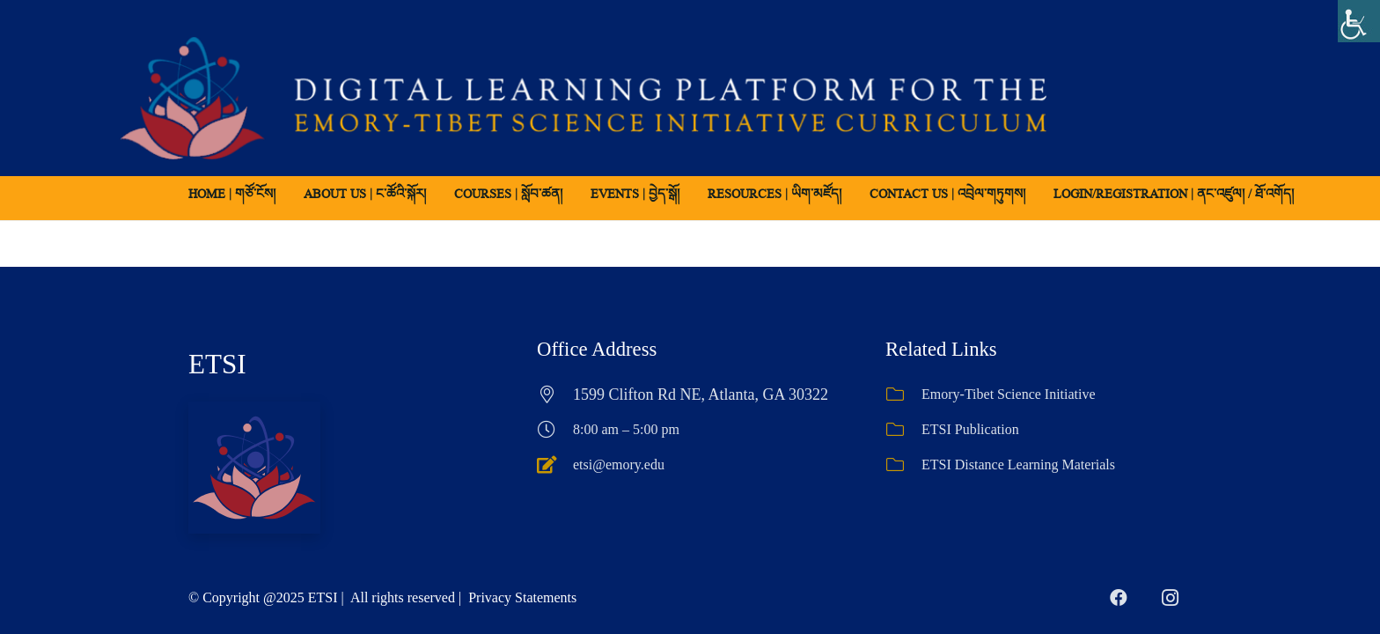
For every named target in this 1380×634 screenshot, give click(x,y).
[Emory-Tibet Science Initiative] (903, 394)
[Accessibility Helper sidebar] (1359, 21)
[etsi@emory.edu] (555, 465)
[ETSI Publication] (903, 430)
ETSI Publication (970, 429)
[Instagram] (1170, 598)
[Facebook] (1119, 598)
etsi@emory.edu (618, 464)
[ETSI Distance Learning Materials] (903, 465)
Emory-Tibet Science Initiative (1008, 394)
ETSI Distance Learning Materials (1018, 464)
